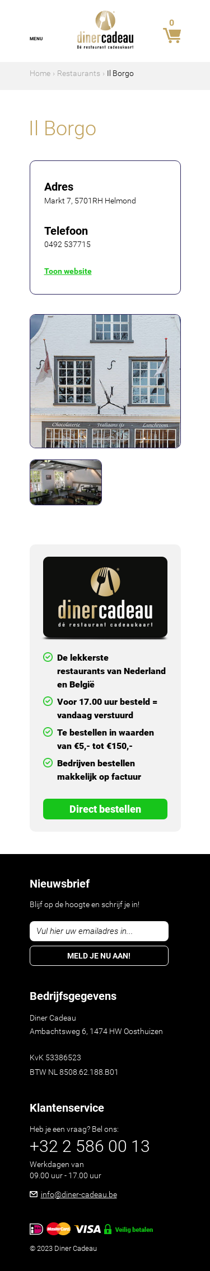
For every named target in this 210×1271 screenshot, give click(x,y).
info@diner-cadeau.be (79, 1194)
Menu (36, 38)
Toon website (68, 271)
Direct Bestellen (105, 809)
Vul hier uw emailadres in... (84, 931)
